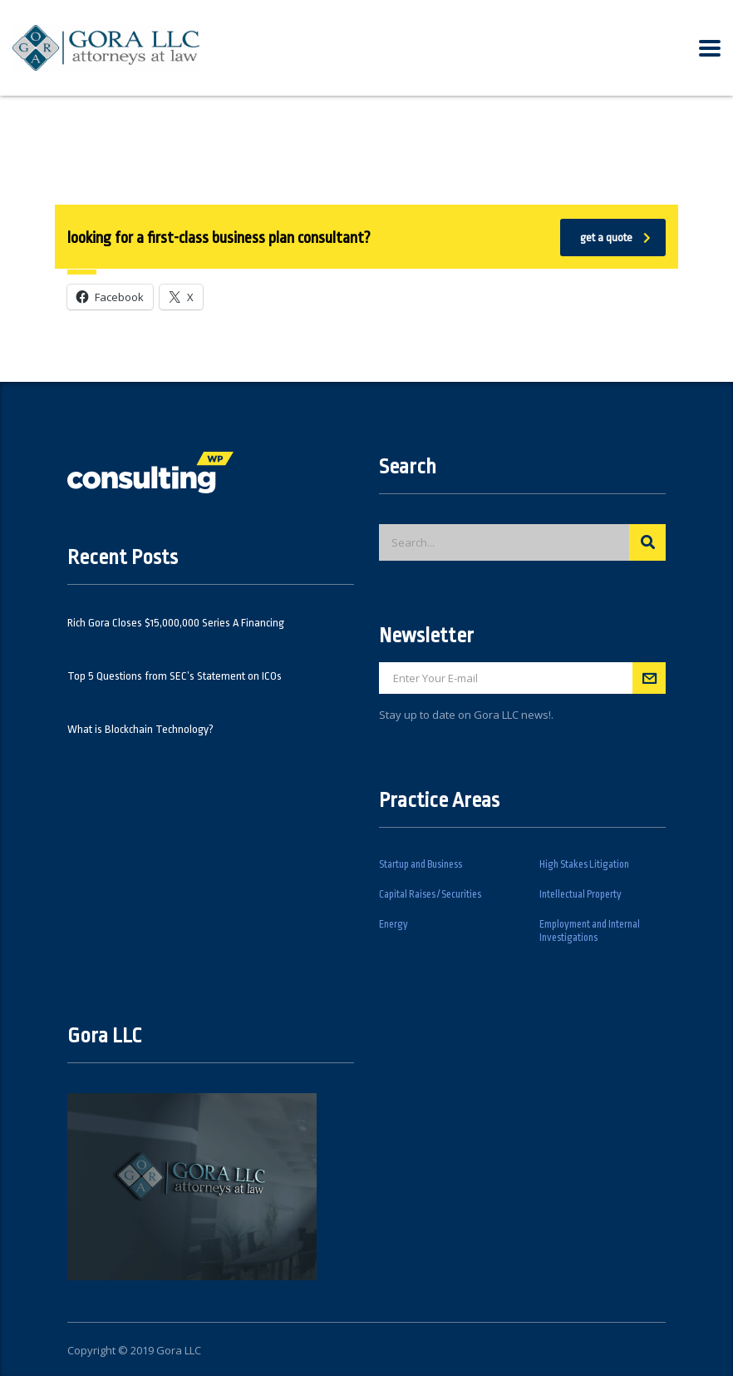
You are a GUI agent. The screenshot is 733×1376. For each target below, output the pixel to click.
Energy (393, 924)
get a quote (615, 237)
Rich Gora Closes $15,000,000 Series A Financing (175, 622)
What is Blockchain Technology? (140, 729)
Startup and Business (420, 864)
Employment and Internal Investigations (589, 930)
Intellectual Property (580, 894)
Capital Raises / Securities (430, 894)
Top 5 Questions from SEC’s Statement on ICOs (174, 676)
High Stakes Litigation (584, 864)
